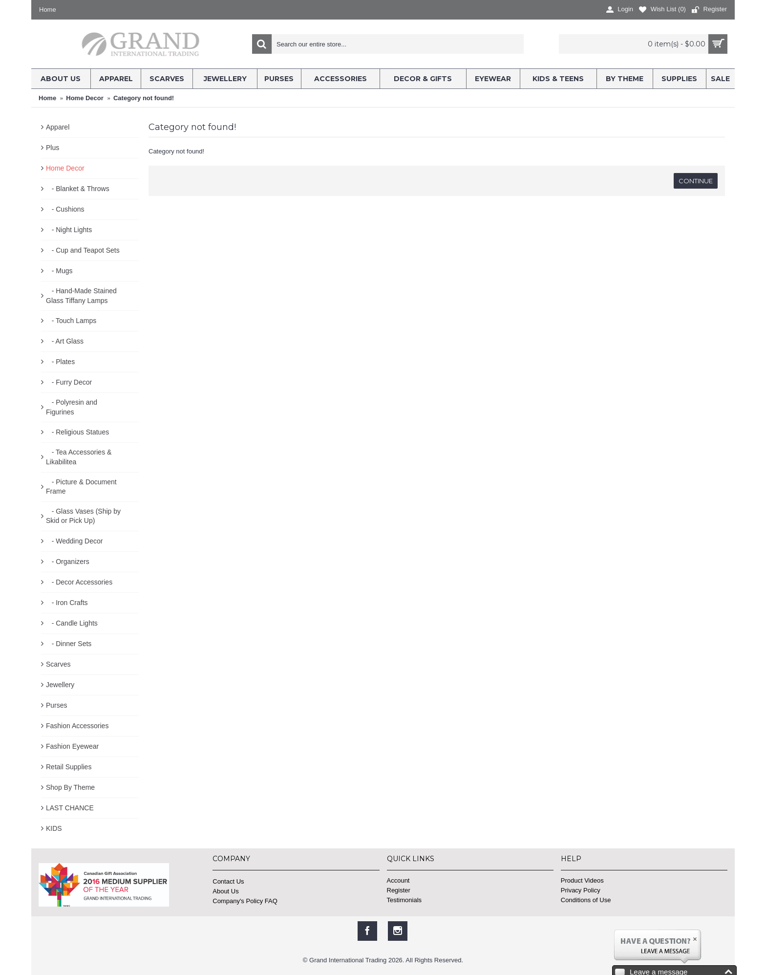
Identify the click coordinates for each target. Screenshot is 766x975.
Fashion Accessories (77, 726)
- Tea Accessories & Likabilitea (78, 457)
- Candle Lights (72, 623)
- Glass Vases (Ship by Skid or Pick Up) (83, 516)
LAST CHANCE (70, 808)
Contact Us (228, 881)
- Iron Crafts (67, 603)
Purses (56, 705)
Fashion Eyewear (72, 746)
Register (398, 890)
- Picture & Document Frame (81, 487)
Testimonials (404, 900)
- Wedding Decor (74, 541)
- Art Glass (65, 341)
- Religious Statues (77, 432)
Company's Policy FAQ (245, 901)
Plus (52, 148)
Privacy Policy (580, 890)
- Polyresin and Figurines (71, 407)
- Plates (60, 362)
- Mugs (59, 271)
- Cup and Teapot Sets (83, 250)
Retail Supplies (68, 767)
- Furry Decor (69, 382)
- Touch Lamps (71, 321)
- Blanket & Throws (77, 189)
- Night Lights (69, 230)
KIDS (54, 828)
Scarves (58, 664)
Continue (696, 181)
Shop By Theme (70, 787)
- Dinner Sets (68, 644)
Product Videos (582, 880)
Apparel (57, 127)
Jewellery (60, 685)
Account (398, 880)
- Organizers (67, 561)
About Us (225, 891)
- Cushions (65, 209)
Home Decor (65, 168)
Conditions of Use (586, 900)
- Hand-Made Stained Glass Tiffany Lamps (81, 295)
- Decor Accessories (79, 582)
